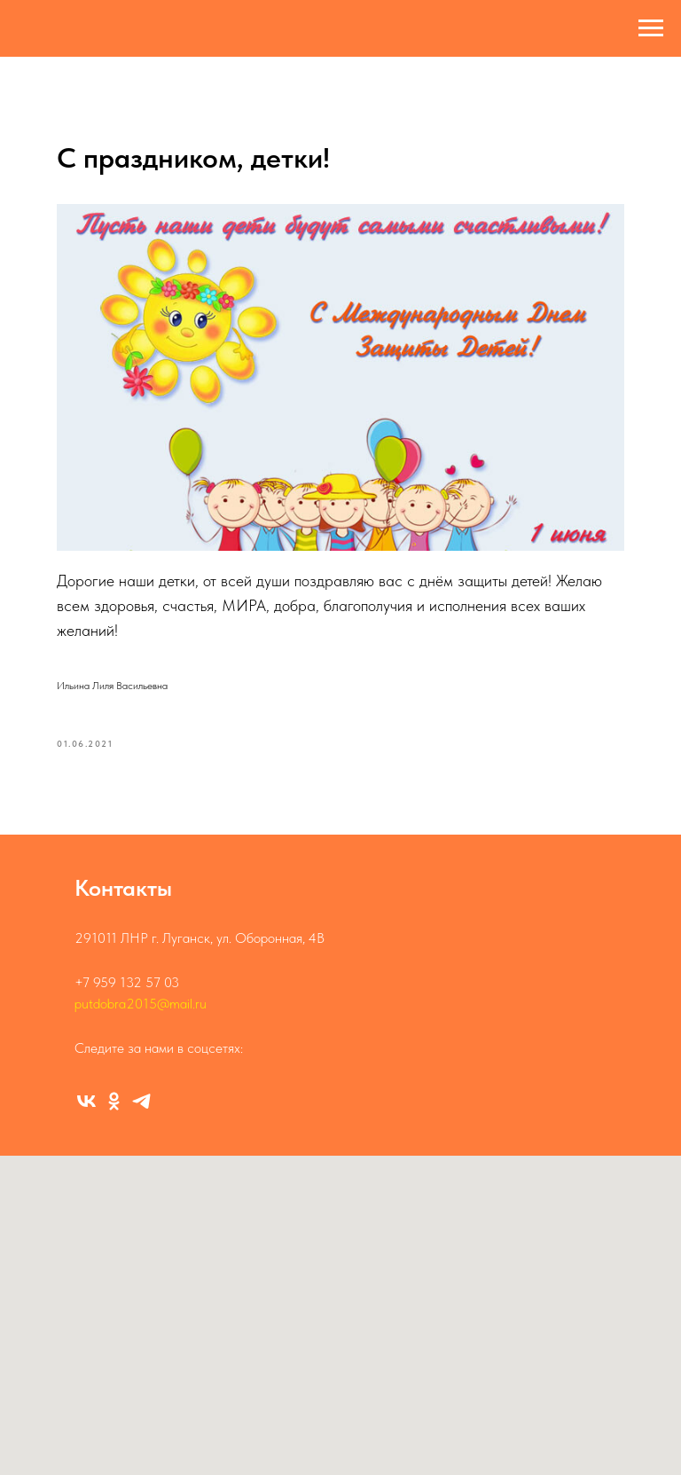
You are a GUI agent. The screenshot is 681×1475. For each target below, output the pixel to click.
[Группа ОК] (114, 1101)
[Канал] (141, 1101)
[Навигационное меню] (650, 28)
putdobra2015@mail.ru (140, 1003)
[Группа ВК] (86, 1101)
